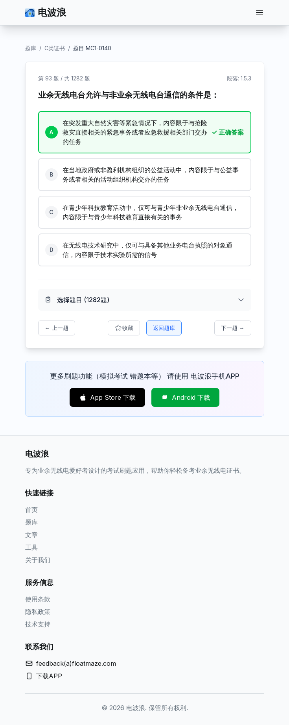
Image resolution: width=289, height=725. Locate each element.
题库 (30, 48)
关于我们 (37, 560)
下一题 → (233, 327)
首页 (31, 510)
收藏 (123, 328)
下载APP (49, 676)
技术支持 (37, 624)
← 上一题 (56, 327)
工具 (31, 547)
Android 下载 (185, 397)
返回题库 (164, 327)
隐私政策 (37, 612)
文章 (31, 535)
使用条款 (37, 599)
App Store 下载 (107, 397)
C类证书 (54, 48)
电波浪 (45, 12)
